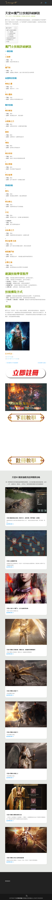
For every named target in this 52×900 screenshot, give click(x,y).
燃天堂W (28, 16)
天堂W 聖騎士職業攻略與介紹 (14, 814)
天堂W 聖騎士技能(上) (12, 773)
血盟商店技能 (12, 33)
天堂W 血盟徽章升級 (12, 561)
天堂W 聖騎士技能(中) (12, 732)
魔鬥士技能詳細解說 (11, 30)
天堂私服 (23, 16)
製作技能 (11, 34)
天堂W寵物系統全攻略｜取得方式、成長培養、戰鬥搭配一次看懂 (23, 518)
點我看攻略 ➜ (10, 524)
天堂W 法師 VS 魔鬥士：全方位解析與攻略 (17, 608)
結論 (8, 41)
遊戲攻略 (33, 16)
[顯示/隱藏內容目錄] (14, 28)
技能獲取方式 (10, 39)
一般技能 (11, 31)
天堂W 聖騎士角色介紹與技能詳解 (15, 858)
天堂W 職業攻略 (17, 16)
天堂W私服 (19, 898)
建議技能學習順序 (11, 38)
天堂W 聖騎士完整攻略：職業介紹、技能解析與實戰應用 (21, 649)
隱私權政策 (7, 881)
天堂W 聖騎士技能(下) (12, 691)
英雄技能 (11, 36)
